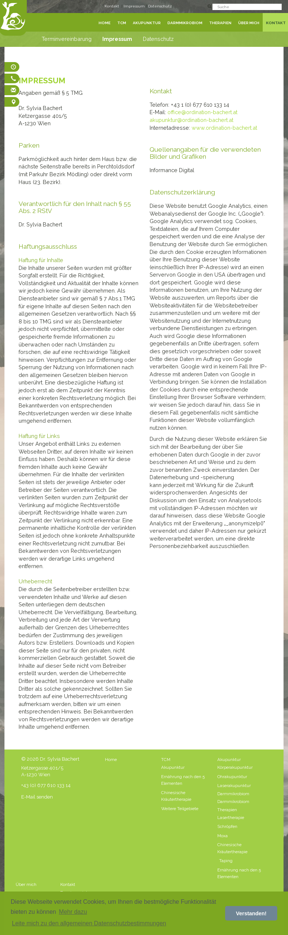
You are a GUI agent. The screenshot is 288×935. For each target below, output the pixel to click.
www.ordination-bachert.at (224, 128)
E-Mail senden (37, 797)
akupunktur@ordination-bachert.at (191, 120)
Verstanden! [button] (251, 913)
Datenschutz (160, 6)
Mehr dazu (73, 912)
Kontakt (112, 6)
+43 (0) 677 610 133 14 (46, 785)
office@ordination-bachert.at (202, 112)
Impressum (135, 6)
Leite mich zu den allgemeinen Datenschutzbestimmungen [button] (89, 923)
